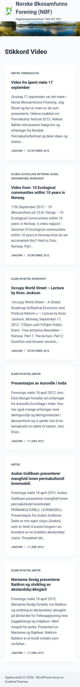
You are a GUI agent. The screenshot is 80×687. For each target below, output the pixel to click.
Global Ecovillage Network (30, 174)
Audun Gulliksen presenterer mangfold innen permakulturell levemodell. (37, 478)
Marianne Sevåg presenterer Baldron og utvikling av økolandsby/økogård (35, 584)
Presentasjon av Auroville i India (39, 383)
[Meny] (73, 29)
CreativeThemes (16, 682)
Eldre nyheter (21, 278)
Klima (54, 174)
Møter (15, 73)
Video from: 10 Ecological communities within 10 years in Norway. (38, 192)
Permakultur (30, 73)
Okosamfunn (20, 178)
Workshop (37, 178)
